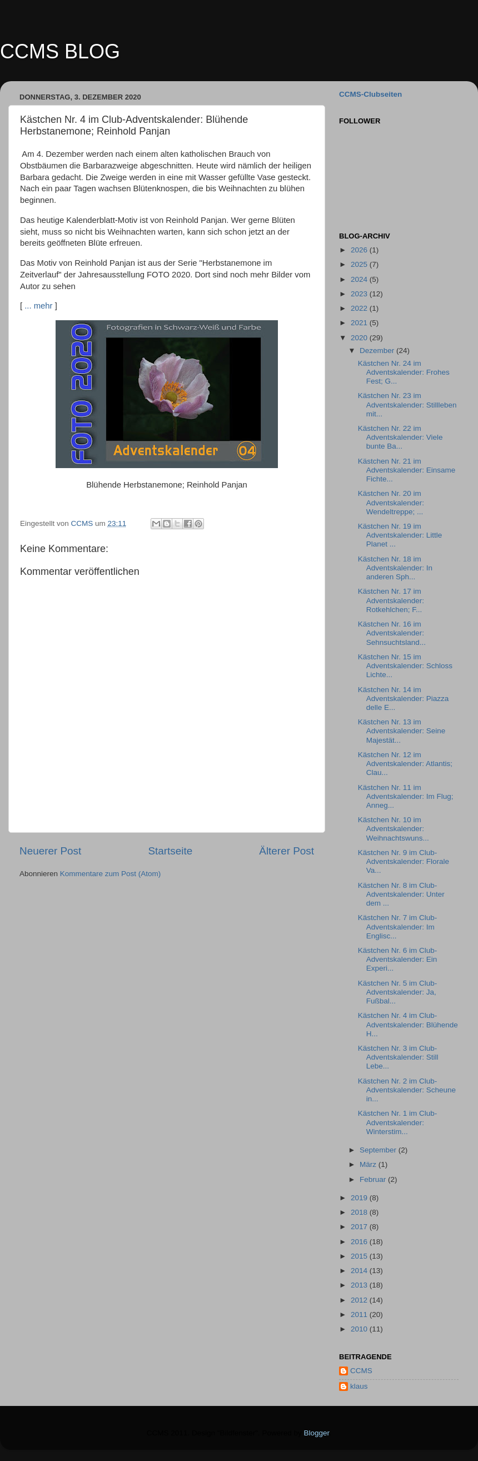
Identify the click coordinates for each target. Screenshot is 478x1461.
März (369, 1164)
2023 (360, 294)
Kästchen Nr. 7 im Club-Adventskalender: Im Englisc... (397, 926)
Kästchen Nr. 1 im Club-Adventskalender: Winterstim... (397, 1122)
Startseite (170, 851)
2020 (360, 338)
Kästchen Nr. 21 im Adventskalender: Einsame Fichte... (407, 470)
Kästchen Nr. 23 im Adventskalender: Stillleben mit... (407, 404)
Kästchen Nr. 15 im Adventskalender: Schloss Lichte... (405, 666)
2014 (360, 1270)
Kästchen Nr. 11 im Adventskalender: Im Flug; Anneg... (406, 796)
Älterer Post (286, 851)
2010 (360, 1329)
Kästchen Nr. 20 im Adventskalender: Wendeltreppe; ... (391, 502)
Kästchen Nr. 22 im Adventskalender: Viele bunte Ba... (400, 437)
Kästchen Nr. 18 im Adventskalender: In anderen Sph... (395, 568)
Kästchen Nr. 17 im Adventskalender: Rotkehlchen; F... (391, 600)
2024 (360, 279)
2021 (360, 323)
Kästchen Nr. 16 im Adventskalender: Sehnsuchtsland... (392, 633)
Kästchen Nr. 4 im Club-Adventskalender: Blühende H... (408, 1024)
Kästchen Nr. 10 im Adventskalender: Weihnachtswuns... (393, 829)
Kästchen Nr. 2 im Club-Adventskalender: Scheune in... (407, 1090)
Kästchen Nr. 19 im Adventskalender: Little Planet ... (400, 535)
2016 (360, 1242)
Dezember (378, 350)
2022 (360, 308)
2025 (360, 264)
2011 (360, 1314)
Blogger (317, 1433)
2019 (360, 1198)
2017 (360, 1227)
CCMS (361, 1370)
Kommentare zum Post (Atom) (110, 873)
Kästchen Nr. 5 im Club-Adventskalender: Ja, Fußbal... (397, 992)
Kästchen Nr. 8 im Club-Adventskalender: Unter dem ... (401, 894)
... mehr (38, 305)
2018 (360, 1212)
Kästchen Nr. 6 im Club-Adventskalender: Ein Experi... (397, 959)
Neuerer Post (50, 851)
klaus (359, 1386)
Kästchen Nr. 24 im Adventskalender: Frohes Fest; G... (404, 372)
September (379, 1150)
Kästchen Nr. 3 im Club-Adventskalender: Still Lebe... (398, 1057)
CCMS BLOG (60, 51)
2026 (360, 250)
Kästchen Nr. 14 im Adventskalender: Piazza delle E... (403, 698)
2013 (360, 1285)
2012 (360, 1300)
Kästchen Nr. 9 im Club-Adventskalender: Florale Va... (403, 861)
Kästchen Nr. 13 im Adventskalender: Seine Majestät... (402, 731)
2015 (360, 1256)
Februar (374, 1179)
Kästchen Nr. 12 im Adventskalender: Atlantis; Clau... (405, 764)
